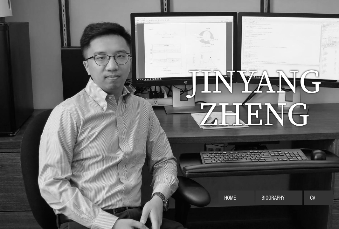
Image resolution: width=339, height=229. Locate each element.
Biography (273, 197)
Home (230, 197)
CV (312, 197)
